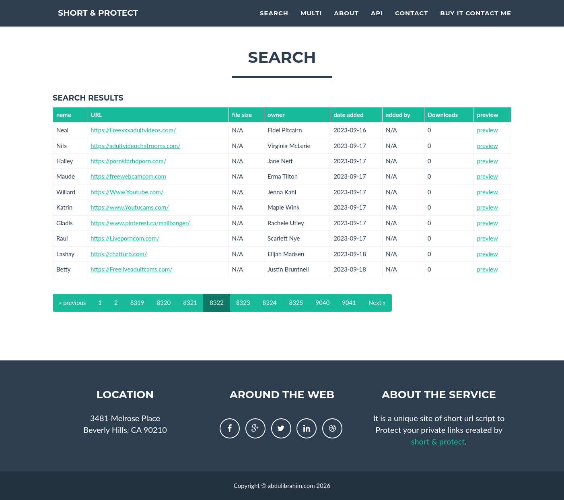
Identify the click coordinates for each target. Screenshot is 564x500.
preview (487, 130)
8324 (270, 302)
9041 (349, 302)
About (346, 22)
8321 (190, 302)
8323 (243, 302)
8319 (137, 302)
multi (311, 22)
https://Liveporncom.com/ (125, 238)
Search (274, 22)
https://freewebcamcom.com (128, 176)
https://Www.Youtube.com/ (127, 191)
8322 (217, 302)
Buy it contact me (475, 22)
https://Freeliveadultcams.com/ (132, 269)
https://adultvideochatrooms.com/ (136, 145)
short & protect (112, 23)
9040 (322, 302)
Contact (411, 22)
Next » (376, 302)
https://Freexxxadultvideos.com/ (133, 130)
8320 (164, 302)
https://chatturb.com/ (119, 253)
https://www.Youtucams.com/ (130, 207)
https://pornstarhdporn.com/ (128, 161)
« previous (72, 302)
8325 (296, 302)
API (377, 22)
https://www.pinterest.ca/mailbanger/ (140, 222)
